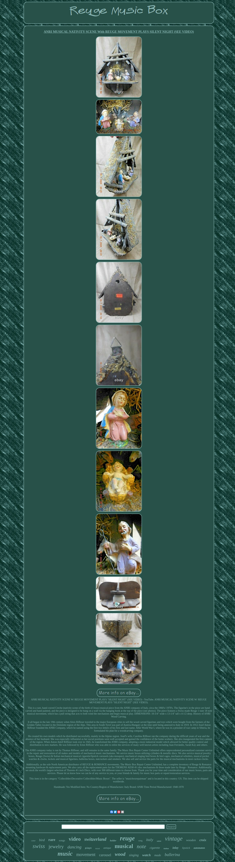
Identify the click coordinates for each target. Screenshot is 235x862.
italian (166, 848)
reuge (127, 838)
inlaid (97, 848)
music (65, 853)
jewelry (56, 846)
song (140, 840)
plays (88, 848)
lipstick (186, 847)
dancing (74, 847)
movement (85, 854)
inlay (176, 847)
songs (62, 840)
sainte (159, 841)
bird (42, 840)
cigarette (155, 847)
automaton (199, 848)
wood (120, 854)
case (33, 840)
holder (113, 840)
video (75, 839)
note (141, 846)
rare (51, 840)
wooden (191, 840)
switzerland (95, 839)
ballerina (172, 854)
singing (134, 855)
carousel (105, 855)
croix (202, 840)
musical (124, 846)
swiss (39, 846)
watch (146, 855)
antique (107, 848)
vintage (174, 838)
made (157, 855)
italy (149, 839)
